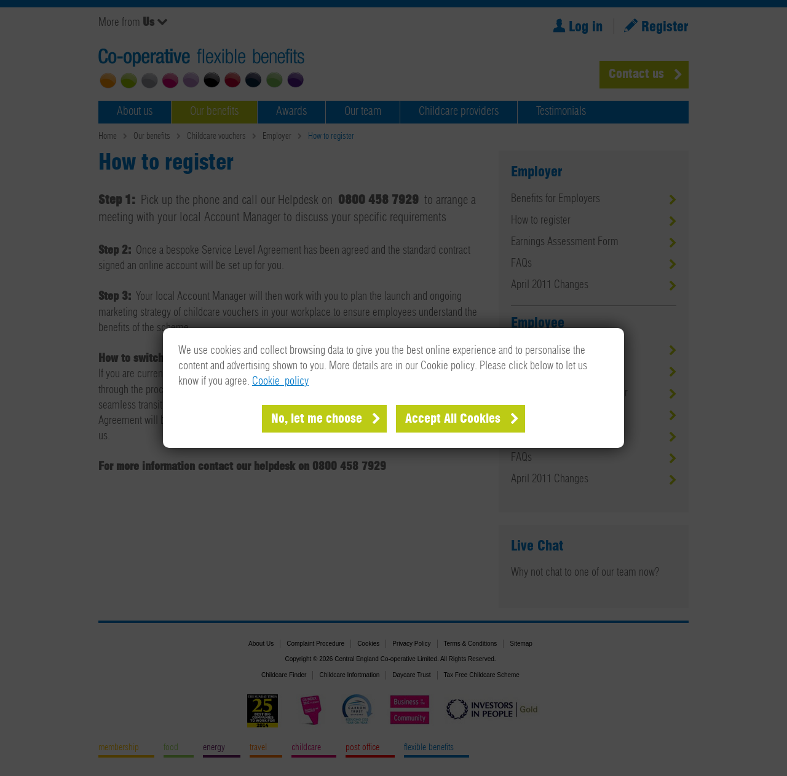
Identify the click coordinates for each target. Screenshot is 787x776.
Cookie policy (280, 381)
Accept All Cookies (452, 419)
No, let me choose (316, 419)
